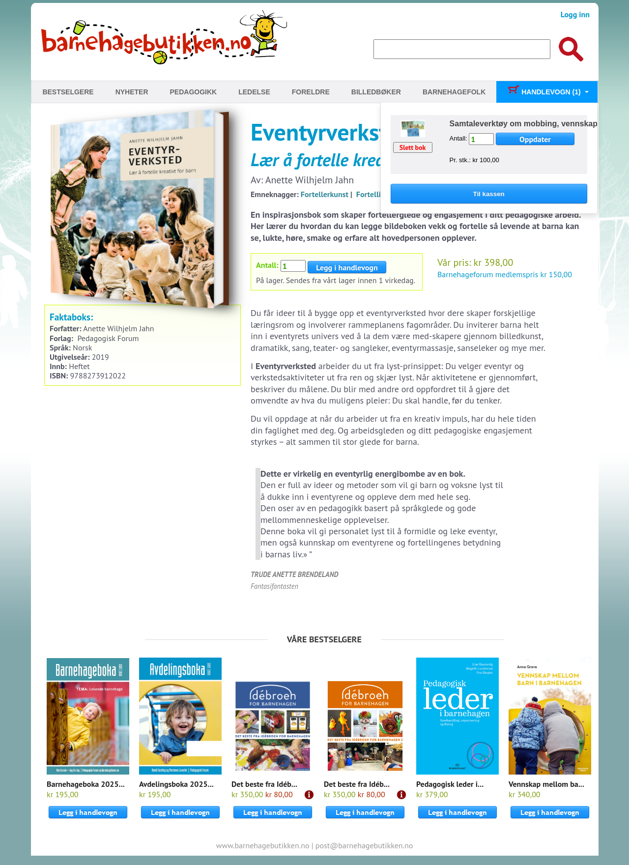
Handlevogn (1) (543, 92)
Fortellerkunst (324, 194)
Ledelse (254, 92)
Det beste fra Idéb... (264, 784)
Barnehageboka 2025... (86, 784)
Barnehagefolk (454, 92)
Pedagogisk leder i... (450, 784)
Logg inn (575, 14)
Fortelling (372, 194)
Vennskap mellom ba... (546, 784)
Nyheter (131, 92)
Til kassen (489, 194)
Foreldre (311, 92)
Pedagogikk (193, 92)
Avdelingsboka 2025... (176, 784)
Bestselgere (67, 92)
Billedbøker (376, 92)
